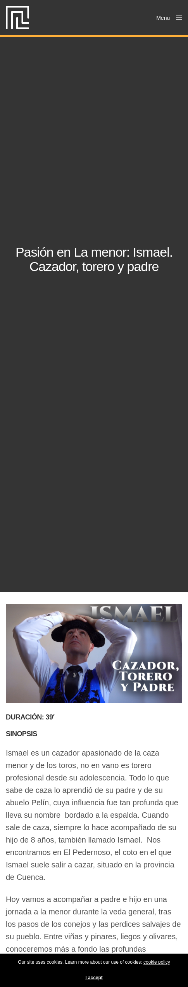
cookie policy (156, 962)
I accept (94, 977)
